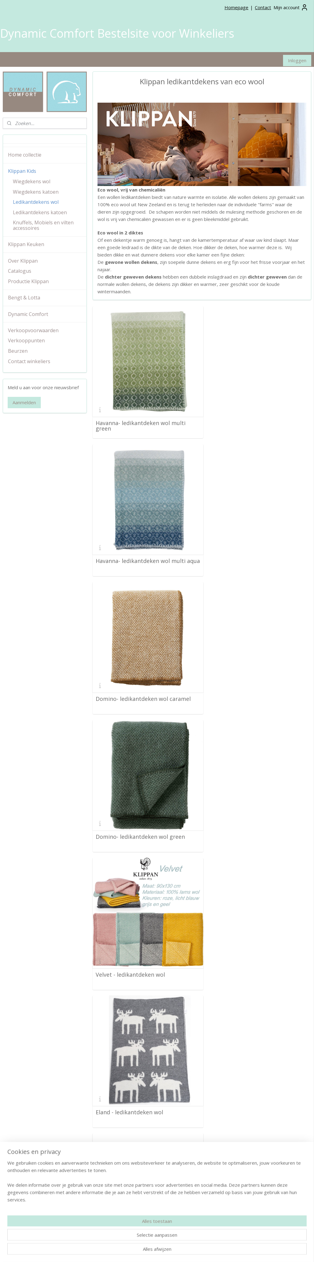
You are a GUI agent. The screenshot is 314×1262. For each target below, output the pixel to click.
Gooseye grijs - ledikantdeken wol (140, 1086)
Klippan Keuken (26, 244)
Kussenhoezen (122, 1166)
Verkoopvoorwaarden (33, 330)
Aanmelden (24, 402)
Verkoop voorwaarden (25, 1138)
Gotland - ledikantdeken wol (245, 1086)
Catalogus (19, 271)
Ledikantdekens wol (36, 202)
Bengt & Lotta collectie (26, 1204)
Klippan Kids (22, 171)
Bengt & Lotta (24, 297)
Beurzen (18, 351)
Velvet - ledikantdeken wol (130, 685)
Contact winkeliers (29, 361)
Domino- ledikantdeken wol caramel (143, 552)
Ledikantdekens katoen (40, 212)
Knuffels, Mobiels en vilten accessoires (43, 225)
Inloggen (297, 60)
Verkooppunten (26, 340)
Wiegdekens (120, 1152)
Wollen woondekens (128, 1145)
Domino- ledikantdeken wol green (252, 552)
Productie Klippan (28, 281)
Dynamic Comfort (28, 314)
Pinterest (221, 1152)
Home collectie (24, 154)
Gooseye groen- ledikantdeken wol (253, 953)
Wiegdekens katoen (36, 191)
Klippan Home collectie (25, 1190)
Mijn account (291, 7)
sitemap (158, 1251)
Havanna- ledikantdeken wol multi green (141, 421)
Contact (263, 7)
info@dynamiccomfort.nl (142, 1224)
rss (171, 1251)
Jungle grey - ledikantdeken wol (249, 819)
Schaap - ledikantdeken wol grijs (138, 819)
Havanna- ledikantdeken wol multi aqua (253, 421)
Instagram (222, 1145)
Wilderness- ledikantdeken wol (136, 953)
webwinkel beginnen (195, 1251)
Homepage (236, 7)
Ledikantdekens (123, 1159)
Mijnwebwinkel (248, 1251)
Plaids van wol (122, 1138)
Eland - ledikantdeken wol (241, 685)
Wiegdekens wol (31, 181)
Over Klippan (23, 260)
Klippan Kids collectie (23, 1197)
